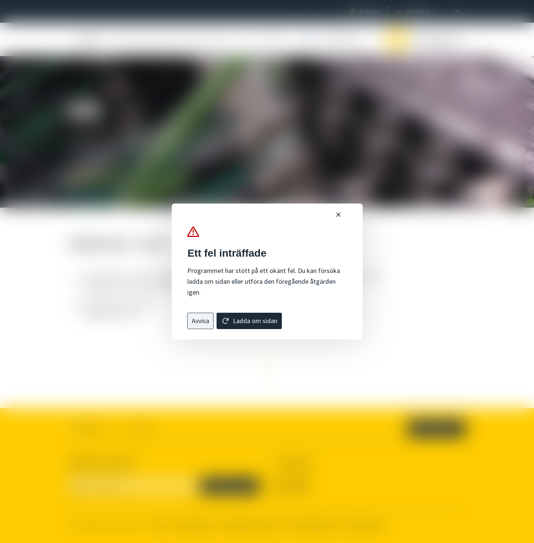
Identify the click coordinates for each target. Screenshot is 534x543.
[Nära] (338, 215)
